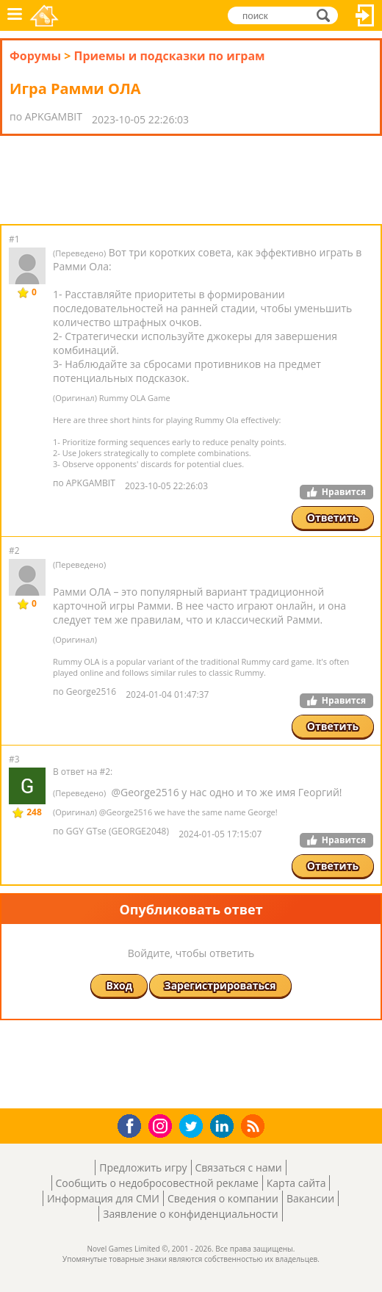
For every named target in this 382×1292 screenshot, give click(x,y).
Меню (14, 15)
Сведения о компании (222, 1198)
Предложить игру (143, 1167)
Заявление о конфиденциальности (190, 1214)
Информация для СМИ (103, 1198)
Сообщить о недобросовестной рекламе (157, 1183)
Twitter (194, 1127)
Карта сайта (296, 1183)
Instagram (162, 1125)
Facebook (133, 1124)
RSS (254, 1125)
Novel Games (45, 15)
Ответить (332, 517)
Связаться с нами (238, 1167)
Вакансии (310, 1198)
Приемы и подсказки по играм (168, 56)
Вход (365, 15)
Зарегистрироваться (220, 985)
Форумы (35, 56)
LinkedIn (224, 1126)
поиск (327, 15)
